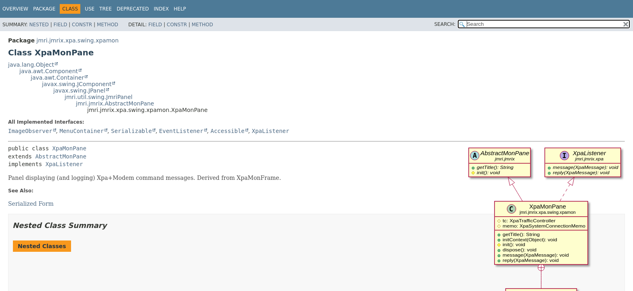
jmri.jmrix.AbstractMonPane (115, 103)
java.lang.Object (31, 64)
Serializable (131, 131)
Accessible (228, 131)
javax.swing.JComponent (76, 84)
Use (89, 9)
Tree (105, 9)
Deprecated (133, 9)
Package (44, 9)
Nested (38, 24)
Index (161, 9)
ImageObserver (30, 131)
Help (180, 9)
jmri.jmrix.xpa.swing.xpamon (77, 40)
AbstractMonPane (60, 156)
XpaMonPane (69, 148)
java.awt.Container (57, 77)
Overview (15, 9)
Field (60, 24)
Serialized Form (31, 203)
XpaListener (270, 131)
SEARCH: (445, 24)
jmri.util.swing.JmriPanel (98, 97)
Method (107, 24)
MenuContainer (81, 131)
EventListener (181, 131)
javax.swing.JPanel (79, 90)
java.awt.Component (48, 71)
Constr (82, 24)
